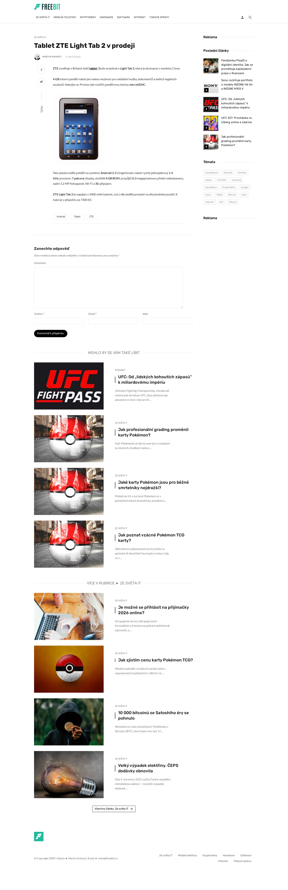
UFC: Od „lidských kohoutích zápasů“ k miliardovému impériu (155, 381)
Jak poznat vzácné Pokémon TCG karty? (151, 539)
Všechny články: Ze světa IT (114, 810)
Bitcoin (232, 194)
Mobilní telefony (65, 17)
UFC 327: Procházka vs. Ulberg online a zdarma (236, 120)
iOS (221, 202)
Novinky (242, 172)
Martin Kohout (52, 57)
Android (61, 216)
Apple (208, 179)
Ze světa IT (43, 17)
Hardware (106, 17)
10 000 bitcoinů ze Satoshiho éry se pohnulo (153, 717)
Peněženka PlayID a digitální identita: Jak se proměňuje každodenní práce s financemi (237, 67)
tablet (93, 68)
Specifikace (211, 187)
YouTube (221, 179)
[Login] (242, 17)
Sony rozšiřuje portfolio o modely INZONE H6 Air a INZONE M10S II (237, 84)
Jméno (39, 314)
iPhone (232, 202)
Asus (244, 194)
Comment (40, 263)
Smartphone (211, 172)
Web (145, 314)
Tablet (77, 216)
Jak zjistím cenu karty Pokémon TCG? (155, 661)
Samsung (236, 179)
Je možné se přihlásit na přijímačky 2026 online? (153, 611)
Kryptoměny (88, 17)
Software (123, 17)
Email (92, 314)
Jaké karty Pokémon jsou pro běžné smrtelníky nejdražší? (153, 486)
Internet (140, 17)
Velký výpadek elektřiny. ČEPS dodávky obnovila (148, 769)
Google (244, 187)
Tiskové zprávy (159, 17)
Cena (207, 194)
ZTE (91, 216)
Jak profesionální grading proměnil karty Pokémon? (153, 434)
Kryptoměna (229, 187)
